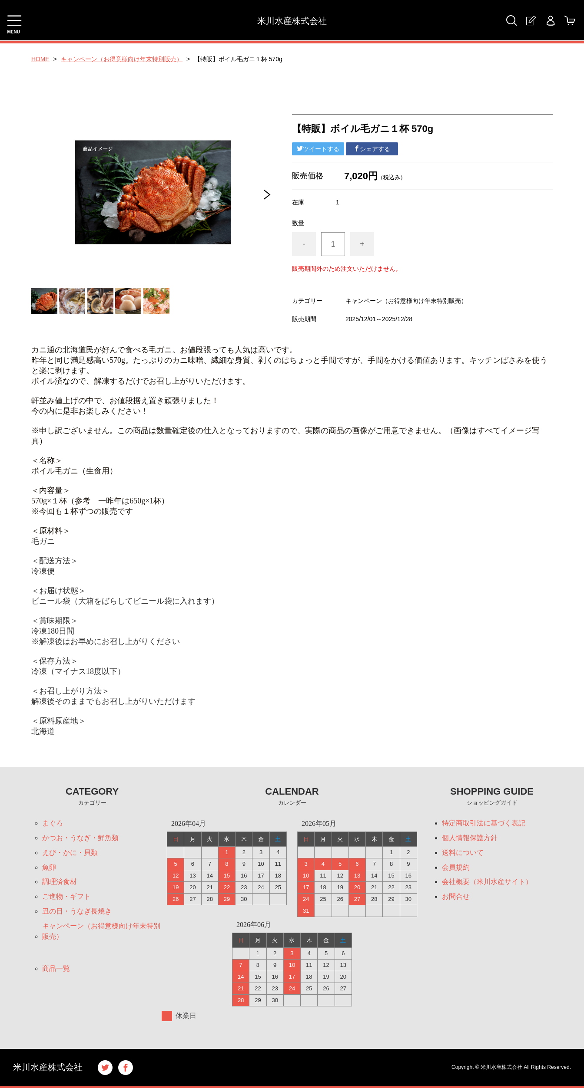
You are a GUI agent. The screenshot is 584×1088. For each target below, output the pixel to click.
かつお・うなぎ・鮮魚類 (80, 837)
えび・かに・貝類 (70, 852)
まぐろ (52, 823)
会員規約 (456, 867)
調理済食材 (59, 882)
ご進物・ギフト (66, 897)
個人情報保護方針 (470, 837)
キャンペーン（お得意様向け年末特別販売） (122, 59)
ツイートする (318, 148)
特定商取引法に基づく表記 (483, 823)
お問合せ (456, 897)
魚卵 (49, 867)
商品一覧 (56, 969)
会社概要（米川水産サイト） (487, 882)
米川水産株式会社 (292, 20)
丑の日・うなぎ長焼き (77, 911)
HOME (40, 59)
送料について (463, 852)
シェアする (372, 148)
